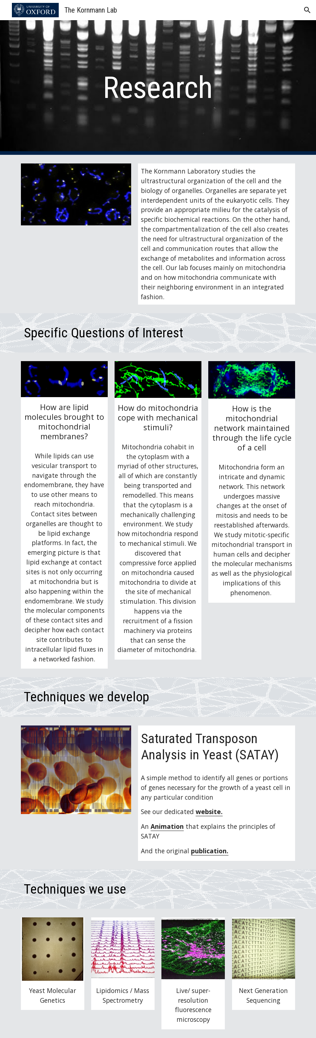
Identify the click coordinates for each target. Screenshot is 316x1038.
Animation (167, 826)
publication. (209, 850)
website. (209, 811)
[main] (158, 87)
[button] (307, 10)
